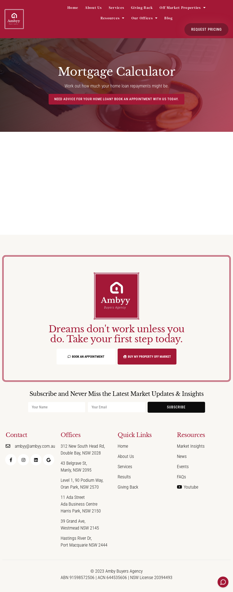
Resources (113, 18)
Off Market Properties (183, 7)
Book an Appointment (86, 356)
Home (72, 7)
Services (116, 7)
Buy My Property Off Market (147, 356)
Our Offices (144, 18)
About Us (93, 7)
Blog (168, 17)
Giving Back (142, 7)
